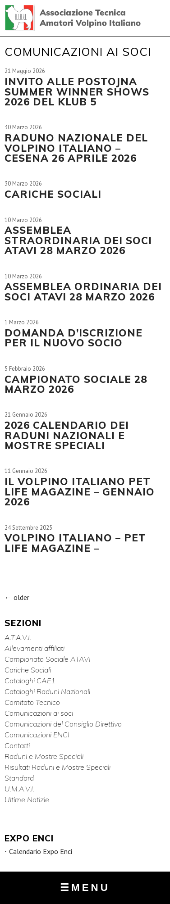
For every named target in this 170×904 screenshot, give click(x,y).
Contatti (17, 745)
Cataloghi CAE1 (30, 680)
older (17, 597)
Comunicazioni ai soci (39, 713)
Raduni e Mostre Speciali (44, 756)
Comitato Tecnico (32, 702)
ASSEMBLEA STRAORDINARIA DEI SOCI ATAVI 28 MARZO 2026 (78, 240)
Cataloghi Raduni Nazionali (47, 691)
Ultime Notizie (27, 799)
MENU (85, 887)
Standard (19, 777)
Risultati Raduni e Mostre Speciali (57, 767)
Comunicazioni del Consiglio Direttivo (63, 723)
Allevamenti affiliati (34, 648)
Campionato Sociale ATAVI (48, 658)
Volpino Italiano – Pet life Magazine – (75, 542)
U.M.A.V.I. (19, 788)
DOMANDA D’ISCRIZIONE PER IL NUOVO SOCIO (73, 337)
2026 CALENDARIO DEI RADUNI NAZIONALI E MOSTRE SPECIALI (67, 435)
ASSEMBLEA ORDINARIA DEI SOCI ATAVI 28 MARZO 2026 (83, 291)
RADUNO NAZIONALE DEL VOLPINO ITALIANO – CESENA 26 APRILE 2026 (76, 147)
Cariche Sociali (28, 669)
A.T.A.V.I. (18, 637)
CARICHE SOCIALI (53, 193)
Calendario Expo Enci (40, 851)
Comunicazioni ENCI (37, 734)
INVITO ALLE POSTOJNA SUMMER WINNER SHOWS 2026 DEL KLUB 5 (77, 91)
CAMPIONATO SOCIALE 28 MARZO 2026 (76, 384)
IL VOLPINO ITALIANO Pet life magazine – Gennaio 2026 (80, 491)
